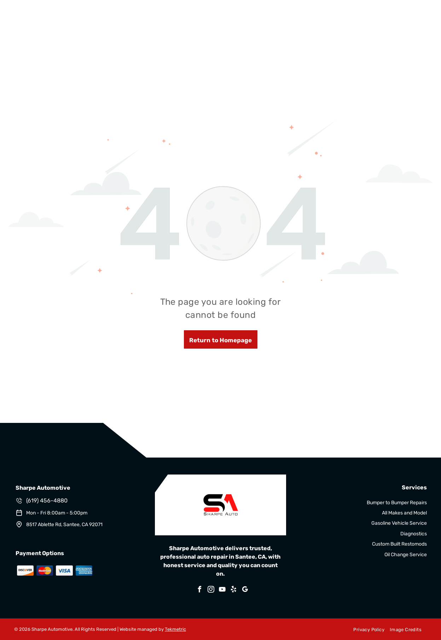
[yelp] (234, 590)
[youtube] (222, 590)
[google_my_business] (245, 590)
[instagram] (211, 590)
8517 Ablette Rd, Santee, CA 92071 (64, 525)
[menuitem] (366, 629)
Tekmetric (175, 629)
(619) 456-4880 (47, 500)
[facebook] (200, 590)
